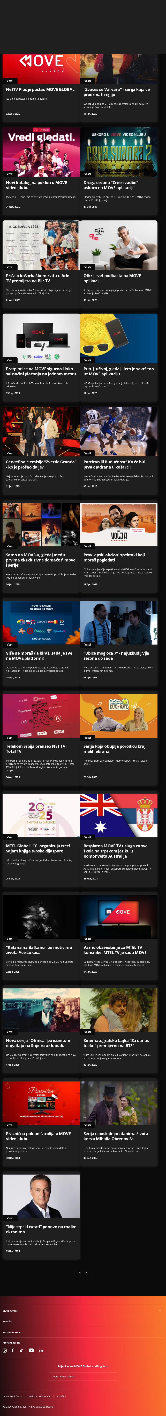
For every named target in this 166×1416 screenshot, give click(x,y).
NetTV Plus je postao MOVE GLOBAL (40, 89)
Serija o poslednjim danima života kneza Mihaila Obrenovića (116, 1136)
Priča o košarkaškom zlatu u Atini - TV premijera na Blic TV (39, 278)
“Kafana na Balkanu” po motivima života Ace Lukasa (39, 950)
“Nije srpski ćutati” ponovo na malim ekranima (41, 1229)
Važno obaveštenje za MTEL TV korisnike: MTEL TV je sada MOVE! (116, 950)
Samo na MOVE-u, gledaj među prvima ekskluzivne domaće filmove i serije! (41, 560)
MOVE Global (10, 1310)
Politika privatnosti (39, 1396)
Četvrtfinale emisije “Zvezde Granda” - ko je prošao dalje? (41, 464)
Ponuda (7, 1321)
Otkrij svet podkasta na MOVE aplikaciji (112, 278)
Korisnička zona (11, 1332)
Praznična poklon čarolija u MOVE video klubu (38, 1136)
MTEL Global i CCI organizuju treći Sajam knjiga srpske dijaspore (38, 848)
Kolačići (61, 1396)
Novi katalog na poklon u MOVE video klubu (36, 185)
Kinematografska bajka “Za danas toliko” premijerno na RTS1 (116, 1043)
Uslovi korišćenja (12, 1396)
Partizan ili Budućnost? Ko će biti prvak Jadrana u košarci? (114, 464)
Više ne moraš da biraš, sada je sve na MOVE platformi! (39, 656)
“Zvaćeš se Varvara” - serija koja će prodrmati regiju (117, 92)
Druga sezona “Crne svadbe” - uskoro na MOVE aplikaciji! (112, 185)
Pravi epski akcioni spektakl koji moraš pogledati (114, 557)
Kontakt (159, 4)
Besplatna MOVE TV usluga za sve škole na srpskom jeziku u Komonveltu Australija (116, 851)
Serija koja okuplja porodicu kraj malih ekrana (115, 749)
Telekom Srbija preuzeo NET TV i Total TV (36, 749)
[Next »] (92, 1273)
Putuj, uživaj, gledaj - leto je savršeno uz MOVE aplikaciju (119, 371)
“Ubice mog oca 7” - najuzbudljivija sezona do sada (116, 656)
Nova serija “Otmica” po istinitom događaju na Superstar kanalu (38, 1043)
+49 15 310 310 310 (141, 4)
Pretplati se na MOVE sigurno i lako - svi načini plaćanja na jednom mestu (41, 371)
